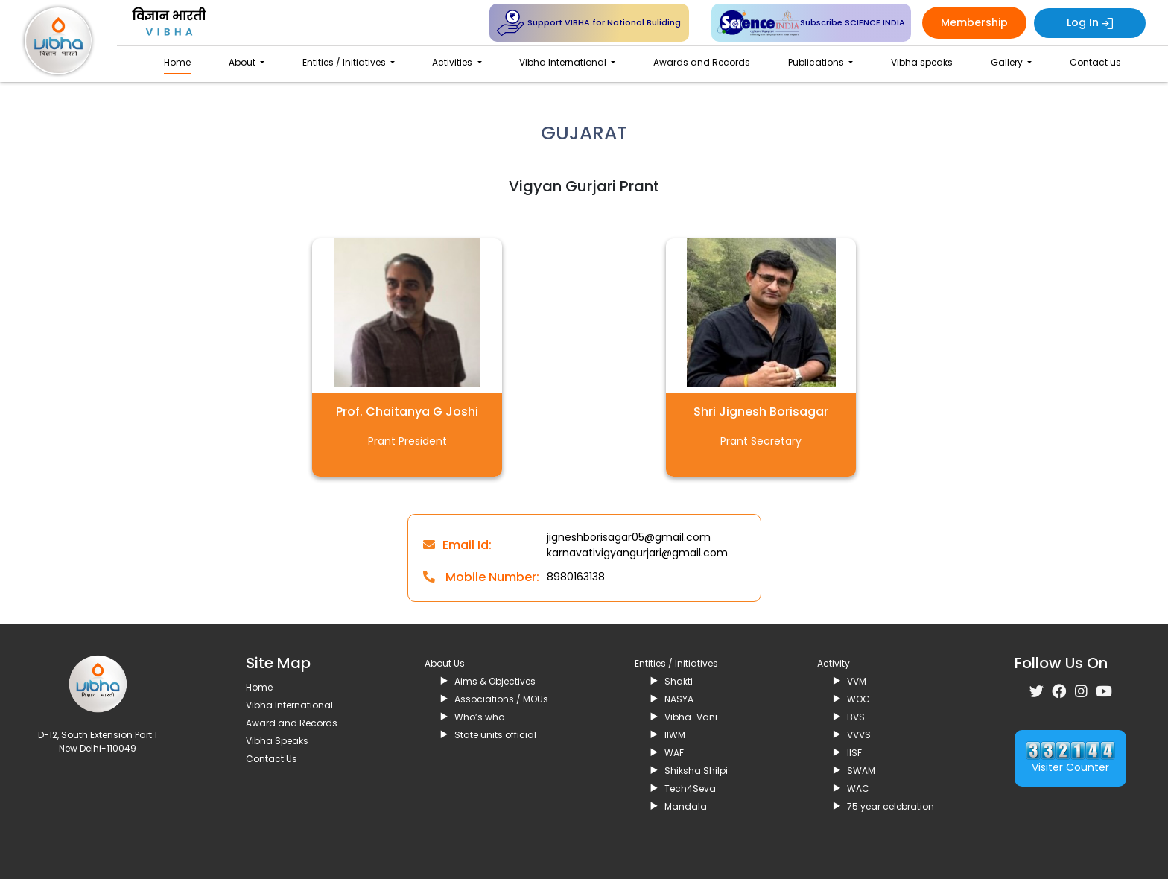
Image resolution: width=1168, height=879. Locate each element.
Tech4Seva (690, 788)
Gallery (1008, 62)
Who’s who (479, 717)
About (243, 62)
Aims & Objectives (495, 681)
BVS (856, 717)
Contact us (1095, 62)
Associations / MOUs (501, 699)
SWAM (861, 770)
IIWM (674, 735)
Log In (1090, 22)
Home (177, 62)
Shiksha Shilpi (696, 770)
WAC (858, 788)
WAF (674, 752)
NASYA (679, 699)
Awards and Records (701, 62)
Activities (453, 62)
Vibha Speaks (277, 740)
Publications (817, 62)
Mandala (685, 806)
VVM (856, 681)
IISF (854, 752)
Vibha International (564, 62)
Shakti (678, 681)
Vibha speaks (922, 62)
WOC (858, 699)
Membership (974, 22)
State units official (495, 735)
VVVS (859, 735)
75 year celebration (890, 806)
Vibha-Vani (690, 717)
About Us (445, 663)
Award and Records (291, 723)
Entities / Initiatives (345, 62)
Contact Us (271, 758)
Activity (833, 663)
